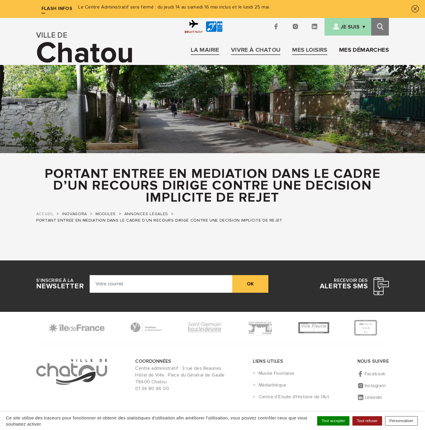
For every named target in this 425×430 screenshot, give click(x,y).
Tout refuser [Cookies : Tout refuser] (367, 421)
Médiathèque (272, 385)
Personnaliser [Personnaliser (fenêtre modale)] (401, 421)
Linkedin (373, 397)
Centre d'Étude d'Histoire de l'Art (294, 397)
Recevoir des (344, 283)
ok (250, 284)
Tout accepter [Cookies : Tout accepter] (333, 421)
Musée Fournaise (277, 373)
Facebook (375, 374)
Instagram (375, 386)
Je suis (350, 27)
